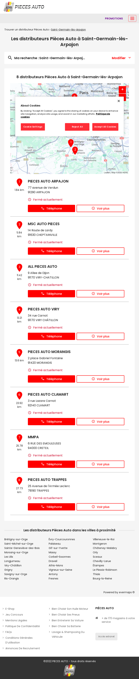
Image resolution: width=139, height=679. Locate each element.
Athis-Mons (56, 565)
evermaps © (127, 592)
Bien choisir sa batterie (66, 626)
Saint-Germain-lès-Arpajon (68, 29)
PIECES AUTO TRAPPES (47, 479)
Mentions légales (16, 620)
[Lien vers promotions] (114, 18)
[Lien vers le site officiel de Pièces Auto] (24, 7)
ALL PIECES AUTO (42, 266)
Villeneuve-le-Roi (103, 539)
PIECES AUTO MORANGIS (49, 351)
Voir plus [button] (100, 208)
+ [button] (122, 90)
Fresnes (53, 578)
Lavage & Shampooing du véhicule (68, 634)
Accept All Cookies (105, 126)
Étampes (98, 565)
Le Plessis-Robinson (105, 570)
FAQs (8, 632)
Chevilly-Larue (102, 561)
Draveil (53, 561)
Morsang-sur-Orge (16, 552)
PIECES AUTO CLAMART (48, 394)
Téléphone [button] (51, 208)
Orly (95, 552)
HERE (125, 172)
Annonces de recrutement (22, 648)
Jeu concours (14, 614)
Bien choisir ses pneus (66, 614)
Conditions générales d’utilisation (19, 640)
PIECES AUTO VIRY (43, 309)
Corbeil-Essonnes (60, 557)
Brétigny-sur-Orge (16, 539)
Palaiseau (55, 543)
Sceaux (97, 557)
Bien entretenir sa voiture (68, 620)
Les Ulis (8, 557)
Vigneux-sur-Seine (60, 570)
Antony (53, 574)
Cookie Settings (33, 126)
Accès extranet (106, 636)
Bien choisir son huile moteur (70, 609)
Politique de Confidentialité (22, 626)
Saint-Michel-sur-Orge (18, 543)
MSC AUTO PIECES (44, 223)
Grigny (8, 570)
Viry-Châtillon (13, 565)
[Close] (119, 101)
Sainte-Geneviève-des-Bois (22, 548)
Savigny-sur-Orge (15, 574)
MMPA (33, 437)
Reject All (77, 126)
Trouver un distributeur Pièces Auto (26, 29)
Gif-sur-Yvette (58, 548)
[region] (69, 116)
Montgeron (100, 543)
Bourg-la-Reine (102, 578)
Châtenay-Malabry (105, 548)
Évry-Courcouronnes (62, 539)
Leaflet (107, 172)
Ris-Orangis (11, 578)
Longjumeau (12, 561)
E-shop (9, 609)
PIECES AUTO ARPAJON (48, 181)
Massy (52, 552)
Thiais (96, 574)
